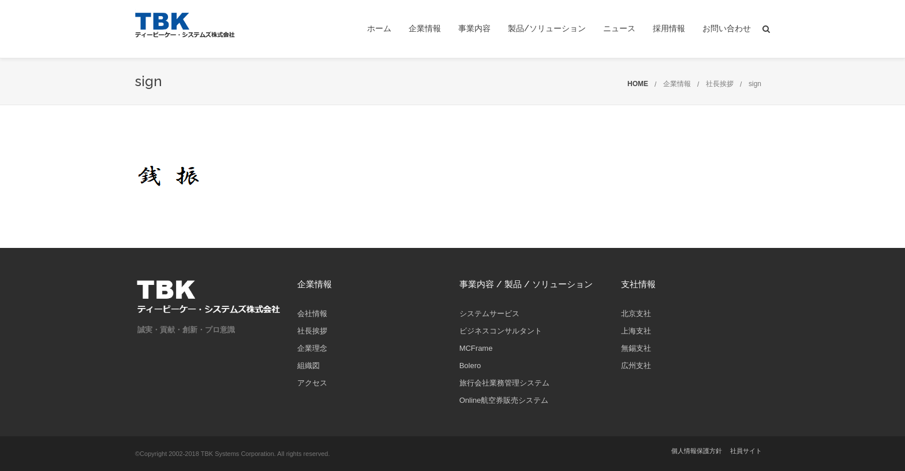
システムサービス (489, 313)
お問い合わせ (726, 28)
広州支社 (636, 365)
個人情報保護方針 (696, 450)
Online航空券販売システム (504, 400)
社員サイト (746, 450)
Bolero (470, 365)
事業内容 (474, 28)
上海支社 (636, 331)
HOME (637, 84)
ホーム (379, 28)
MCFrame (476, 348)
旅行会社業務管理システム (504, 383)
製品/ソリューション (547, 28)
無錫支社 (636, 348)
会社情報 (312, 313)
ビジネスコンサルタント (500, 331)
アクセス (312, 383)
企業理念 (312, 348)
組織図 (308, 365)
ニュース (619, 28)
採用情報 (669, 28)
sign (755, 84)
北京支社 (636, 313)
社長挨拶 (720, 84)
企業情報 (425, 28)
